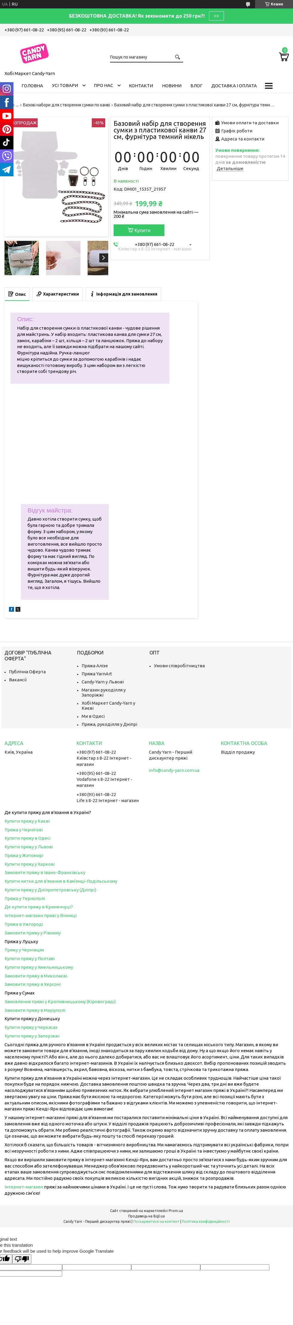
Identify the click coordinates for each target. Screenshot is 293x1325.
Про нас (103, 85)
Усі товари (65, 85)
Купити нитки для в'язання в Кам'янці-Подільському (60, 881)
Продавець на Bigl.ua (146, 1216)
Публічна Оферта (27, 671)
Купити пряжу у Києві (27, 821)
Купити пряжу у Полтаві (29, 958)
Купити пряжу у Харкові (29, 864)
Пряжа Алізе (95, 665)
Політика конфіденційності (206, 1221)
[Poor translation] (21, 1259)
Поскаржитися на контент (156, 1221)
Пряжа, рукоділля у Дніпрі (109, 724)
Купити (142, 230)
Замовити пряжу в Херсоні (32, 984)
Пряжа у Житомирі (23, 855)
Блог (196, 85)
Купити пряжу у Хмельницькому (38, 967)
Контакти (141, 85)
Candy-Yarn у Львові (103, 681)
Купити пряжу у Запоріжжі (31, 1035)
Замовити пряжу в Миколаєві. (36, 975)
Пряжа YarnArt (97, 673)
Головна (32, 85)
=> (216, 16)
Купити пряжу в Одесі (27, 838)
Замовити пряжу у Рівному (32, 932)
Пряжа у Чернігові (23, 829)
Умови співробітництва (179, 665)
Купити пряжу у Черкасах (31, 1027)
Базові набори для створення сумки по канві (66, 104)
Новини (171, 85)
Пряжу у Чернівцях (24, 949)
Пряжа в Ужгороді (23, 924)
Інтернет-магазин (23, 1186)
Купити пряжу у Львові (28, 846)
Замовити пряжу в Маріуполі (34, 1010)
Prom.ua (176, 1211)
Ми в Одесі (93, 716)
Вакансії (18, 679)
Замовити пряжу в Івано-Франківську (44, 872)
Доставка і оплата (234, 85)
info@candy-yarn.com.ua (174, 770)
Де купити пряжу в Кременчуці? (38, 906)
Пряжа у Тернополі (24, 898)
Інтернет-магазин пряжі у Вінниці (40, 915)
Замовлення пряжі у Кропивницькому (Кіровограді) (60, 1001)
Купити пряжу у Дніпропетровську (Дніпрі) (50, 889)
